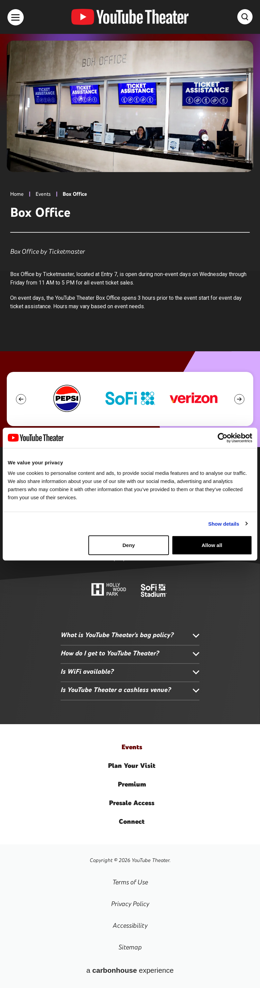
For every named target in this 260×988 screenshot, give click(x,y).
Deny (129, 545)
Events (43, 194)
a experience (130, 970)
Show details (223, 523)
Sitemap (130, 947)
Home (17, 194)
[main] (130, 175)
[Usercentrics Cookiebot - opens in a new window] (222, 438)
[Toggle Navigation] (15, 17)
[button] (20, 399)
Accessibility (130, 925)
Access (131, 803)
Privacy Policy (130, 903)
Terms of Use (130, 882)
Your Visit (131, 765)
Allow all (211, 545)
